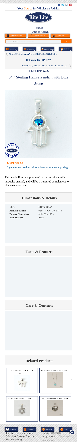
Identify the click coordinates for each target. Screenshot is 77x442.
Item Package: (16, 218)
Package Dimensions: (19, 214)
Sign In (39, 27)
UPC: (12, 207)
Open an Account (40, 31)
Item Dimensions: (17, 211)
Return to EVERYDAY (38, 60)
